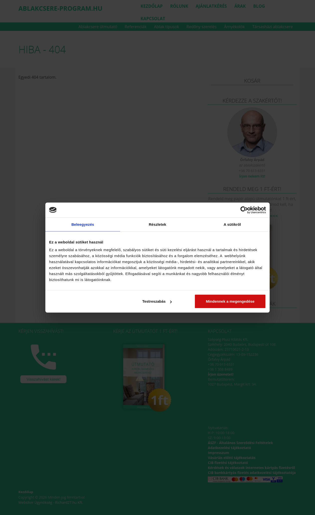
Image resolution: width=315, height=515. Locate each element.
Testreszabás (157, 301)
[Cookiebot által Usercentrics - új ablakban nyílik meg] (244, 210)
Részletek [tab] (157, 224)
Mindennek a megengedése (230, 301)
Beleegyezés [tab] (82, 224)
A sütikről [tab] (232, 224)
